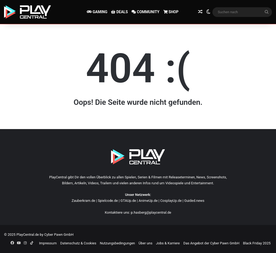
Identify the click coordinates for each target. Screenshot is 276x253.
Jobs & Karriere (168, 243)
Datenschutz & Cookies (78, 243)
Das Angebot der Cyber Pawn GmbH (211, 243)
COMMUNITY (145, 12)
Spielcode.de (108, 201)
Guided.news (194, 201)
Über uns (145, 243)
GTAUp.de (128, 201)
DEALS (119, 12)
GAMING (97, 12)
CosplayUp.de (171, 201)
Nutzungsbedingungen (117, 243)
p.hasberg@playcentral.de (151, 212)
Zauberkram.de (83, 201)
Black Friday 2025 (257, 243)
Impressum (48, 243)
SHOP (171, 12)
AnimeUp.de (148, 201)
